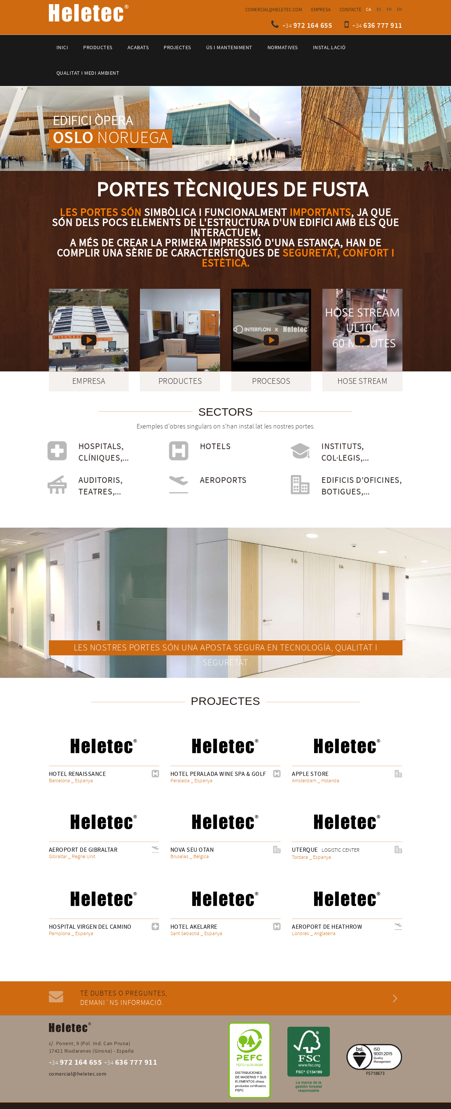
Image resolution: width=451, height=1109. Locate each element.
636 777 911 (382, 25)
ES (379, 9)
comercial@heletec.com (273, 10)
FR (389, 9)
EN (399, 9)
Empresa (321, 10)
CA (369, 9)
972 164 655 (313, 25)
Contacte (350, 10)
